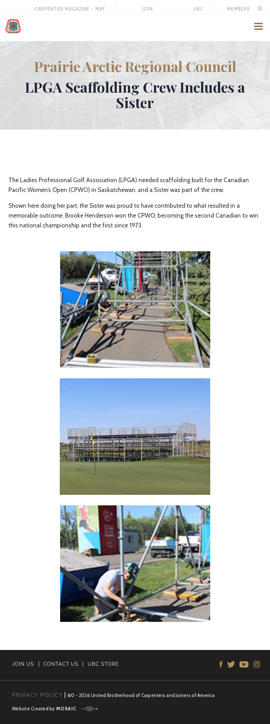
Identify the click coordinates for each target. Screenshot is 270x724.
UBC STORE (103, 664)
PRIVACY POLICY (37, 694)
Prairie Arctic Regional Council (135, 66)
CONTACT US (60, 664)
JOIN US (23, 664)
